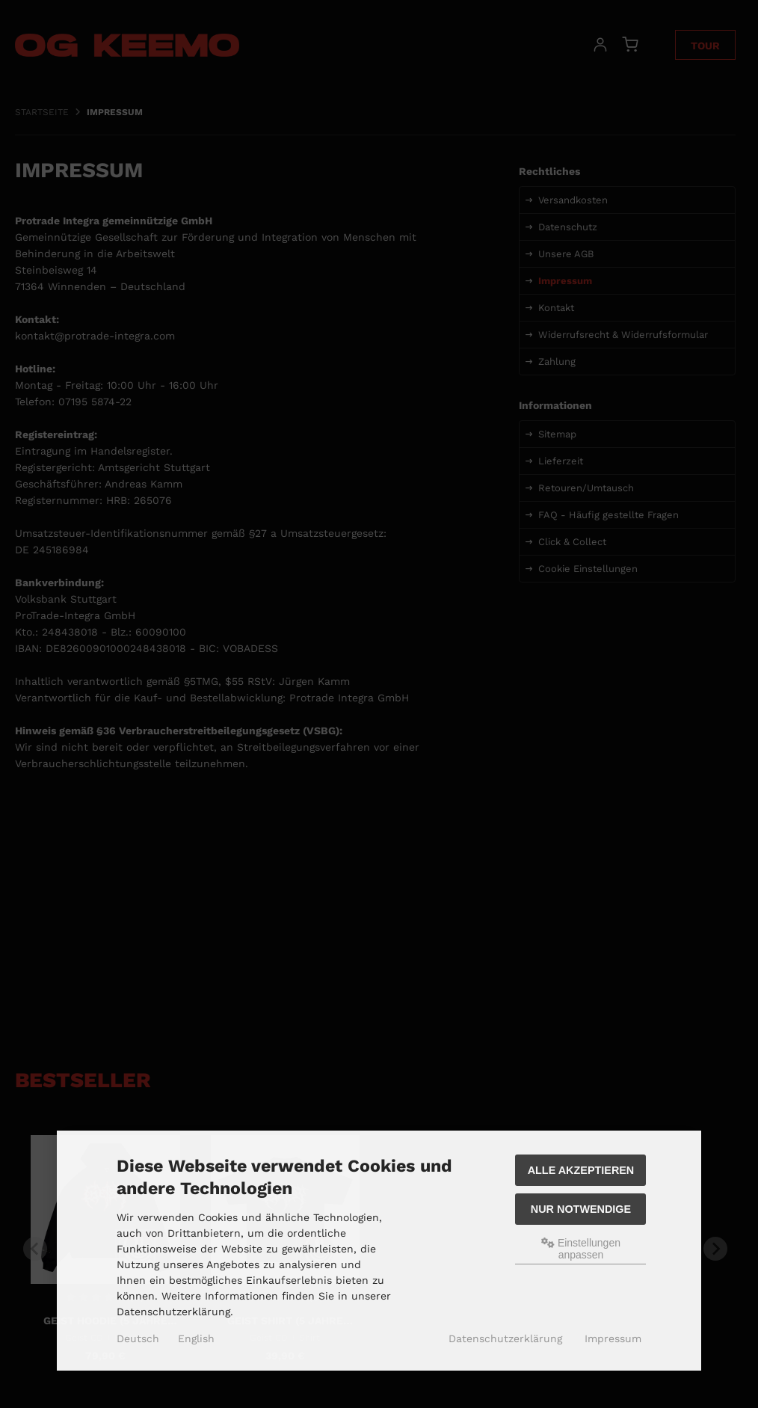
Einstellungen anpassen (580, 1249)
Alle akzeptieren (581, 1170)
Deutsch (138, 1338)
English (196, 1338)
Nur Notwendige (581, 1209)
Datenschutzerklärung (505, 1338)
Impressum (613, 1338)
